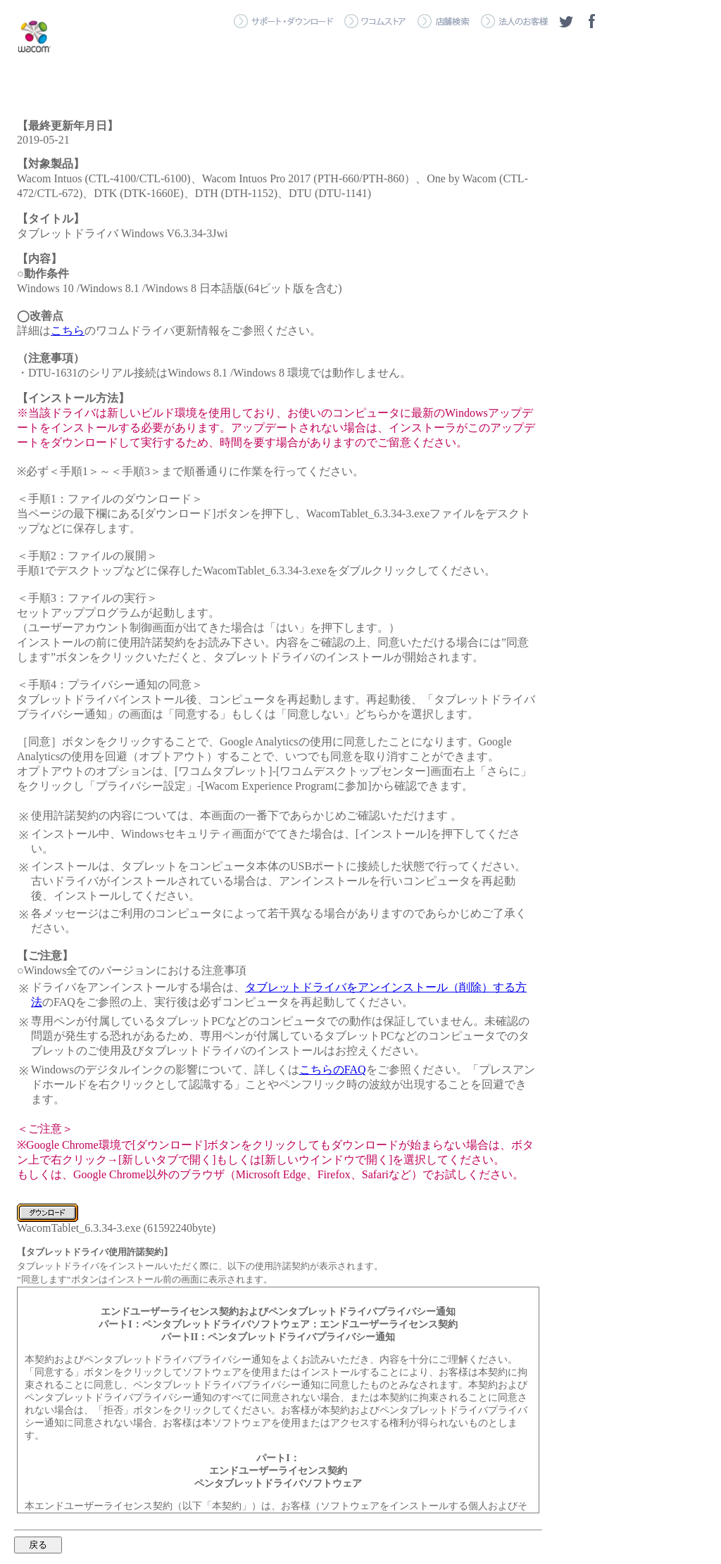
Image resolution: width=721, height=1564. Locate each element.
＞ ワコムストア (375, 21)
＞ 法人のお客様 (514, 21)
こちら (67, 330)
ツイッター (566, 21)
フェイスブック (591, 21)
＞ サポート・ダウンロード (283, 21)
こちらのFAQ (332, 1070)
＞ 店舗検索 (444, 21)
